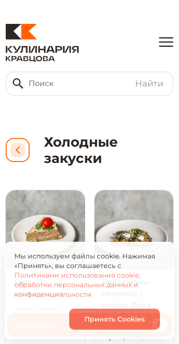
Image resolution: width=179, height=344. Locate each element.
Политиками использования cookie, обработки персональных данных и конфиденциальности (77, 285)
